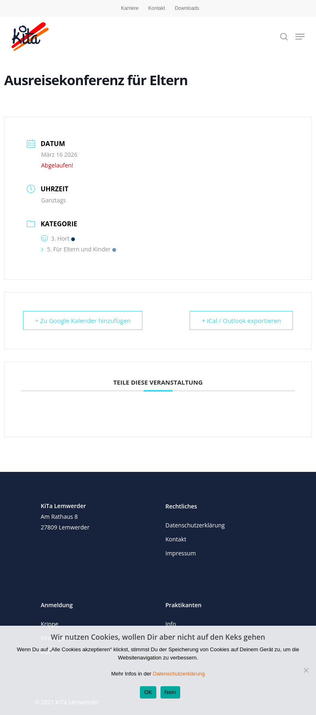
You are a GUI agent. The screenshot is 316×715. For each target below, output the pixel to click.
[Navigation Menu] (299, 36)
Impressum (180, 553)
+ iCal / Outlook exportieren (241, 320)
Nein (170, 692)
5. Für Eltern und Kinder (78, 249)
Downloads (187, 8)
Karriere (130, 8)
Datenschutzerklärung (195, 525)
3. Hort (58, 238)
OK (148, 692)
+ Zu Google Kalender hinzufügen (82, 320)
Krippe (49, 624)
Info (170, 624)
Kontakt (156, 8)
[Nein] (306, 670)
